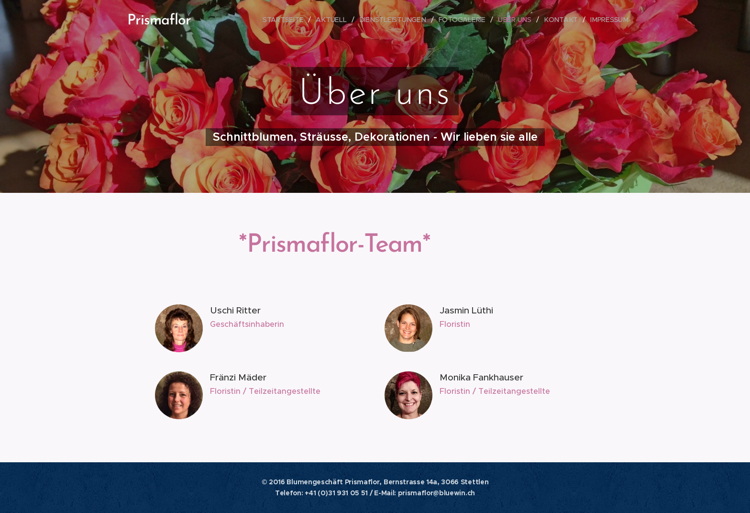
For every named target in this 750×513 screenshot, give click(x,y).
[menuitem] (289, 20)
